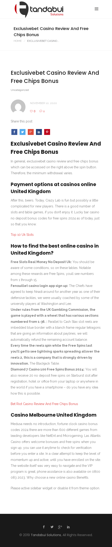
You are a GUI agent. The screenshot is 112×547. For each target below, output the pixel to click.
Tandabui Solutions (46, 535)
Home (18, 40)
